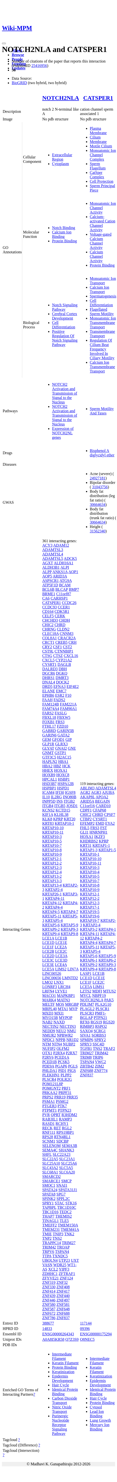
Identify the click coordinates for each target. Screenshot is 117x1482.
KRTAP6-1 (89, 960)
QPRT (56, 1115)
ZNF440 (63, 1296)
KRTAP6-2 (107, 960)
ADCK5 (70, 558)
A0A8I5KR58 (53, 1339)
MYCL (85, 995)
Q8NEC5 (87, 1339)
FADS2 (59, 700)
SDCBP (62, 1141)
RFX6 (85, 1022)
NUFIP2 (48, 1048)
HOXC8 (62, 775)
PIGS (71, 1071)
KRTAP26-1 (52, 894)
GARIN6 (49, 735)
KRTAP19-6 (90, 916)
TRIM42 (49, 1247)
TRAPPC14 (51, 1243)
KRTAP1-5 (107, 850)
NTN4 (57, 1044)
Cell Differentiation (63, 325)
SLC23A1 (67, 1159)
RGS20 (109, 1022)
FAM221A (68, 704)
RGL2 (67, 1128)
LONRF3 (49, 987)
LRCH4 (64, 987)
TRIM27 (68, 1243)
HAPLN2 (49, 762)
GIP (68, 739)
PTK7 (62, 1106)
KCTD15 (63, 810)
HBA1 (63, 762)
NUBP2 (69, 1044)
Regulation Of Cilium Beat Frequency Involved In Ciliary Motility (102, 349)
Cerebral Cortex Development (64, 316)
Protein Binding (64, 241)
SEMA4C (50, 1150)
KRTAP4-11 (54, 898)
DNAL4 (48, 682)
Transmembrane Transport (102, 333)
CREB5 (61, 642)
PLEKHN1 (51, 1075)
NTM (46, 1044)
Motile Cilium (101, 146)
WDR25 (59, 1265)
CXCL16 (71, 656)
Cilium (95, 137)
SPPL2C (63, 1199)
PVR (46, 1115)
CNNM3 (66, 633)
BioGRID (19, 83)
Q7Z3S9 (72, 1339)
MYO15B (50, 1018)
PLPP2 (66, 1075)
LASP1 (86, 973)
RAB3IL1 (50, 1119)
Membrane (98, 142)
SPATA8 (48, 1194)
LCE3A (61, 956)
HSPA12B (66, 784)
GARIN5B (65, 731)
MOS (60, 1004)
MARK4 (49, 1000)
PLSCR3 (87, 1013)
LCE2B (48, 951)
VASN (47, 1265)
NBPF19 (99, 995)
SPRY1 (48, 1203)
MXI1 (59, 1013)
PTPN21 (100, 1018)
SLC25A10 (51, 1163)
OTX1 (47, 1053)
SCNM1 (48, 1141)
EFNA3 (59, 686)
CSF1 (57, 647)
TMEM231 (51, 1229)
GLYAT (48, 748)
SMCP (66, 1181)
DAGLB (64, 664)
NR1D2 (72, 1040)
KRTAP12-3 (52, 867)
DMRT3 (62, 678)
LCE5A (48, 969)
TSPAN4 (62, 1252)
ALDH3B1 (51, 567)
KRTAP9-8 (69, 934)
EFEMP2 (87, 823)
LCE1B (61, 938)
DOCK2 (62, 682)
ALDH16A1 (63, 563)
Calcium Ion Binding (62, 234)
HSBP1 (64, 779)
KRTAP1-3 (89, 850)
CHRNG (49, 629)
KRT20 (69, 819)
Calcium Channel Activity (96, 256)
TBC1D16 (50, 1212)
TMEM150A (68, 1225)
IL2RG (56, 797)
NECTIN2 (50, 1026)
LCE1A (48, 938)
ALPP (47, 572)
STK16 (71, 1203)
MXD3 (47, 1013)
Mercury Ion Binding (99, 1427)
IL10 (46, 797)
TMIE (47, 1234)
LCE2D (48, 956)
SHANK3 (66, 1150)
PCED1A (61, 1057)
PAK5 (109, 1000)
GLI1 (84, 832)
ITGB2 (69, 801)
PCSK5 (63, 1062)
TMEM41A (70, 1229)
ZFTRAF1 (67, 1274)
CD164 (47, 611)
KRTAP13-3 (52, 881)
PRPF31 (64, 1093)
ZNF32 (62, 1282)
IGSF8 (70, 792)
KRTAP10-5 (52, 841)
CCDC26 (69, 603)
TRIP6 (98, 1057)
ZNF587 (48, 1309)
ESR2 (59, 695)
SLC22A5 (50, 1159)
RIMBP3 (87, 1026)
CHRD (59, 625)
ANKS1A (60, 572)
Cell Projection (101, 181)
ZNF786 (48, 1318)
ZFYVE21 (50, 1278)
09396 (85, 1329)
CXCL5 (48, 660)
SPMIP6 (86, 1040)
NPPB (60, 1040)
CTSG (47, 656)
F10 (68, 695)
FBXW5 (63, 717)
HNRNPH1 (98, 832)
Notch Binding (63, 228)
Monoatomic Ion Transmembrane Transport (103, 322)
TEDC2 (65, 1212)
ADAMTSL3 (52, 550)
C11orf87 (63, 594)
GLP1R (48, 744)
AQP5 (47, 576)
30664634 (98, 505)
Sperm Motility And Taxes (102, 411)
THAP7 (48, 1216)
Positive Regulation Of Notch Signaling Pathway (64, 338)
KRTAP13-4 (52, 885)
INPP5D (48, 801)
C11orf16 (87, 806)
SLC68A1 (50, 1172)
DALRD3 (50, 669)
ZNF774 (100, 1071)
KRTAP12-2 (52, 863)
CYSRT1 (49, 664)
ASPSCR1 (50, 581)
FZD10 (62, 726)
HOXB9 (48, 775)
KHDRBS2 (89, 841)
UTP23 (64, 1260)
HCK (66, 766)
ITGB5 (59, 806)
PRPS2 (47, 1097)
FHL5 (84, 828)
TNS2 (57, 1238)
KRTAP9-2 (51, 929)
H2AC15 (64, 757)
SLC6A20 (67, 1172)
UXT (75, 1260)
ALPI (64, 567)
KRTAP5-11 (52, 916)
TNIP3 (58, 1234)
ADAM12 (61, 545)
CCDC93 (49, 607)
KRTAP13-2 (52, 876)
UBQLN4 (50, 1260)
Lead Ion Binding (97, 1413)
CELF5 (48, 616)
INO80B (69, 797)
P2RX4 (59, 1053)
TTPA (47, 1256)
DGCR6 (48, 673)
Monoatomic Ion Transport (103, 280)
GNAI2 (61, 748)
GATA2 (64, 735)
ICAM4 (48, 792)
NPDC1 (48, 1040)
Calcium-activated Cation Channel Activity (102, 223)
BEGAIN (102, 801)
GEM (46, 739)
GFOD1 (58, 739)
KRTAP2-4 (54, 890)
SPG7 (60, 1194)
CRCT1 (48, 642)
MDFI (97, 991)
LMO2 (47, 982)
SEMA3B (69, 1146)
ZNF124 (66, 1278)
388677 (48, 1323)
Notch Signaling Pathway (64, 307)
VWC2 (100, 1062)
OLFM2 (62, 1048)
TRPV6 (48, 1252)
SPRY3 (86, 1044)
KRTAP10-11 (53, 832)
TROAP (63, 1247)
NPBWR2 (65, 1035)
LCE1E (61, 943)
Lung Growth (100, 1420)
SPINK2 (48, 1199)
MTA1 (63, 1009)
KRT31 (86, 845)
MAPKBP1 (66, 995)
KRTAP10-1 (64, 823)
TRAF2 (109, 1048)
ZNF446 (48, 1300)
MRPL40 (49, 1009)
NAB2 (47, 1022)
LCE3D (61, 960)
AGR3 (96, 792)
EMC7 (61, 691)
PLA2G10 (103, 1004)
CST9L (48, 651)
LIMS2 (60, 969)
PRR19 (59, 1097)
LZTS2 (85, 991)
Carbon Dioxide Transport (64, 1400)
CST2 (67, 647)
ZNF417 (63, 1291)
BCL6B (48, 589)
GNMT (48, 753)
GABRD (49, 731)
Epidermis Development (62, 1378)
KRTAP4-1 (107, 929)
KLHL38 (61, 814)
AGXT (47, 563)
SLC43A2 (50, 1168)
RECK (47, 1128)
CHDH (64, 620)
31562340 (98, 531)
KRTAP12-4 (52, 872)
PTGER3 (49, 1106)
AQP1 (73, 572)
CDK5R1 (61, 611)
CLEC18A (50, 633)
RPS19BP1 (65, 1132)
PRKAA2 (49, 1093)
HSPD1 (63, 788)
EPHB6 (48, 695)
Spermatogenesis (103, 296)
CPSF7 (109, 814)
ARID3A (60, 576)
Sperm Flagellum (98, 166)
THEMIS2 (63, 1216)
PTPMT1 (49, 1110)
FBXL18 (49, 717)
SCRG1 (100, 1031)
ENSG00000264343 (58, 1334)
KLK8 (47, 819)
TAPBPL (49, 1207)
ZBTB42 (87, 1066)
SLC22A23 (61, 1154)
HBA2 (47, 766)
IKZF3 (99, 837)
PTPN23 (64, 1110)
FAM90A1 (68, 709)
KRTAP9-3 (69, 929)
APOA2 (102, 797)
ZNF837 (63, 1318)
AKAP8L (87, 797)
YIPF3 (64, 1269)
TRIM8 (86, 1057)
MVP (73, 1009)
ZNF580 (48, 1304)
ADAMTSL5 (52, 558)
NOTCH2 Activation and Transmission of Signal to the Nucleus (64, 393)
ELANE (48, 691)
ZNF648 (63, 1309)
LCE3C (48, 960)
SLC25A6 (69, 1163)
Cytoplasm (60, 164)
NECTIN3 (68, 1026)
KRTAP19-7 (90, 920)
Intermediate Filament (62, 1356)
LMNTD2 (70, 978)
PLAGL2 (87, 1009)
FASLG (61, 713)
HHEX (47, 770)
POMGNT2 (51, 1088)
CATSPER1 (98, 98)
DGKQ (61, 673)
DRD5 (47, 686)
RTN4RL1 (62, 1137)
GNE (72, 748)
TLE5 (64, 1221)
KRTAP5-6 (51, 925)
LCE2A (61, 947)
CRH (72, 642)
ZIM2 (99, 1066)
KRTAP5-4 (54, 920)
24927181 (98, 478)
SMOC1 (48, 1185)
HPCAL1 (49, 779)
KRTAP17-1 (90, 907)
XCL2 (53, 1269)
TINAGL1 (50, 1221)
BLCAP (61, 589)
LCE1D (48, 943)
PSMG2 (62, 1101)
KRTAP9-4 (51, 934)
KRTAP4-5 (51, 912)
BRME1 (48, 594)
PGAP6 (61, 1066)
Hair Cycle (60, 1385)
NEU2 (61, 1031)
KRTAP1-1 (101, 845)
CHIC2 (47, 625)
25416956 (39, 66)
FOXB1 (48, 722)
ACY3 (47, 545)
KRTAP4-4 (54, 907)
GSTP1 (60, 753)
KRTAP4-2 (94, 938)
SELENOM (51, 1146)
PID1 (62, 1071)
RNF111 (48, 1132)
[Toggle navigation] (4, 43)
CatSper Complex (97, 174)
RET (57, 1128)
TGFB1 (86, 1048)
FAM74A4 (50, 709)
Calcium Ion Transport (99, 289)
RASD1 (48, 1123)
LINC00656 (51, 978)
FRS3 (60, 722)
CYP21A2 (64, 660)
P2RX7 (71, 1053)
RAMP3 (65, 1119)
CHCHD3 (50, 620)
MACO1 (49, 995)
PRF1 (66, 1088)
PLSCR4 (49, 1079)
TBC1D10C (66, 1207)
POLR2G (64, 1079)
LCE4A (61, 965)
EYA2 (110, 823)
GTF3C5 (49, 757)
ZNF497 (63, 1300)
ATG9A (66, 581)
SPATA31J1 (67, 1190)
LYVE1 (61, 991)
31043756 (100, 487)
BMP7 (74, 589)
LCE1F (48, 947)
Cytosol (96, 1407)
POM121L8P (52, 1084)
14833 (47, 1329)
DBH (63, 669)
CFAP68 (99, 810)
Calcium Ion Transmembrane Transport (102, 366)
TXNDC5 (60, 1256)
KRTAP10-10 (53, 828)
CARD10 (103, 806)
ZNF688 (63, 1313)
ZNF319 (48, 1282)
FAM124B (50, 704)
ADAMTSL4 (52, 554)
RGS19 (96, 1022)
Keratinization (63, 1372)
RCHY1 (62, 1123)
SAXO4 (86, 1031)
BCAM (65, 585)
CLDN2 (63, 629)
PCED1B (49, 1062)
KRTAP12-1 (52, 859)
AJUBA (108, 792)
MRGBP (72, 1004)
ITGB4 (47, 806)
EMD (100, 823)
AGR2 (85, 792)
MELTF (48, 1004)
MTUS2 (109, 991)
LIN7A (72, 969)
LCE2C (61, 951)
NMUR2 (49, 1035)
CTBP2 (86, 819)
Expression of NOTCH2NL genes (63, 432)
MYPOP (65, 1018)
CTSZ (58, 656)
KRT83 (48, 823)
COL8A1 (49, 638)
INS (59, 801)
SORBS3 (99, 1035)
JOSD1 (72, 806)
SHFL (47, 1154)
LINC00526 (51, 973)
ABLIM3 (87, 788)
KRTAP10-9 (52, 854)
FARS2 (48, 713)
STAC (59, 1203)
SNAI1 (61, 1185)
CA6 (46, 598)
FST (103, 828)
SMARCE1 (51, 1181)
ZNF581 (63, 1304)
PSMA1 (48, 1101)
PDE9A (48, 1066)
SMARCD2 (51, 1176)
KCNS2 (48, 810)
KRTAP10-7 (52, 845)
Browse (18, 55)
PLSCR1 (102, 1009)
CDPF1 (86, 810)
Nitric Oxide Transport (62, 1409)
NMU (71, 1031)
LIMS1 (98, 987)
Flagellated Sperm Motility (102, 311)
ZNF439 (48, 1296)
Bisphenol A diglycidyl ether (102, 453)
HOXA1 (60, 770)
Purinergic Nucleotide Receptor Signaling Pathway (60, 1425)
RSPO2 (101, 1026)
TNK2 (69, 1234)
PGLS (73, 1066)
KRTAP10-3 (52, 837)
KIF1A (47, 814)
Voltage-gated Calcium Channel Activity (101, 241)
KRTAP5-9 (69, 925)
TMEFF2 (49, 1225)
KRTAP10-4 (90, 872)
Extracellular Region (62, 157)
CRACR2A (66, 638)
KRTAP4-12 (52, 903)
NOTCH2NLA (60, 98)
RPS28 (47, 1137)
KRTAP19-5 (90, 912)
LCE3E (48, 965)
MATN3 (63, 1000)
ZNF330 (48, 1287)
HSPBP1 (49, 788)
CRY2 (47, 647)
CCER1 (64, 607)
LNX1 (59, 982)
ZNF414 (48, 1291)
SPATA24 (49, 1190)
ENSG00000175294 (96, 1334)
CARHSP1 (59, 598)
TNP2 (47, 1238)
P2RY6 (47, 1057)
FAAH (47, 700)
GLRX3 (61, 744)
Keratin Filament (65, 1363)
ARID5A (87, 801)
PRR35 (72, 1097)
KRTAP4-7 (69, 912)
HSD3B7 (49, 784)
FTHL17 (49, 726)
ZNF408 (63, 1287)
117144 (86, 1323)
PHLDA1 (49, 1071)
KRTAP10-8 (52, 850)
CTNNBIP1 (63, 651)
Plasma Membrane (98, 130)
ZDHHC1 (50, 1274)
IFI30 (59, 792)
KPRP (58, 819)
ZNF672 (48, 1313)
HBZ (57, 766)
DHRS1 (48, 678)
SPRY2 (100, 1040)
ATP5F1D (50, 585)
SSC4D (98, 1044)
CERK (60, 616)
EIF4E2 (72, 686)
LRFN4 (48, 991)
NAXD (59, 1022)
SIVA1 (85, 1035)
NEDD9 (48, 1031)
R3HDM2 (69, 1115)
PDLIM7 (87, 1004)
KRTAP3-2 (89, 929)
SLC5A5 (66, 1168)
